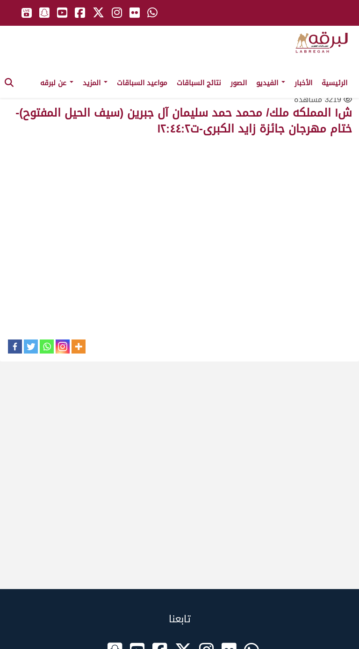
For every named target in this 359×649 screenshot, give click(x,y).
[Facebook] (15, 346)
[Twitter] (31, 346)
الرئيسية (334, 82)
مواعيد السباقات (142, 82)
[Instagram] (63, 346)
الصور (238, 82)
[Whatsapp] (47, 346)
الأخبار (303, 82)
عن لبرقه (56, 82)
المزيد (95, 82)
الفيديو (270, 82)
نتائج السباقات (199, 82)
